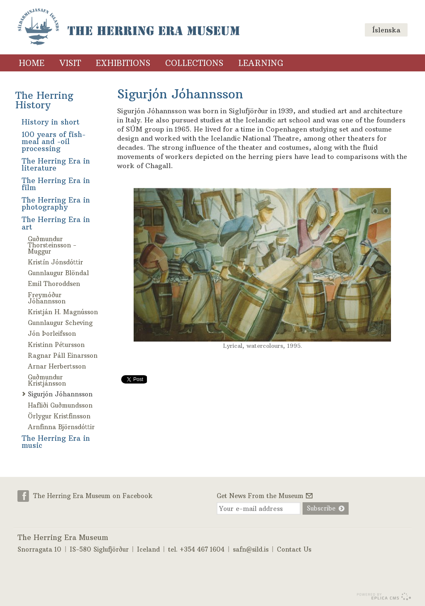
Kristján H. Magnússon (63, 312)
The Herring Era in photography (56, 203)
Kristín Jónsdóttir (55, 262)
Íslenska (386, 30)
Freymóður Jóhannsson (47, 298)
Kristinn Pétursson (56, 345)
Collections (194, 63)
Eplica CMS (384, 595)
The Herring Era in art (56, 223)
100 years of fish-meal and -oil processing (53, 141)
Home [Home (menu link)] (31, 63)
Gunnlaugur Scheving (60, 323)
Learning (260, 63)
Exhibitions (123, 63)
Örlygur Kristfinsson (59, 416)
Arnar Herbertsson (57, 366)
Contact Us (294, 548)
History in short (51, 122)
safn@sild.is (251, 548)
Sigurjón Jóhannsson (60, 394)
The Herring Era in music (56, 442)
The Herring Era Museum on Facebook (93, 495)
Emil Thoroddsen (54, 284)
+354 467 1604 (202, 548)
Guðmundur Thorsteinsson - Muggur (52, 245)
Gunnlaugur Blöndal (58, 273)
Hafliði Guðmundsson (60, 405)
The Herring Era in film (56, 184)
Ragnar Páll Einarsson (63, 355)
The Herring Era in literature (56, 164)
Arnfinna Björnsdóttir (61, 427)
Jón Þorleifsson (52, 333)
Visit (70, 63)
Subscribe (320, 508)
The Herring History (44, 100)
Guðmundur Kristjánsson (47, 380)
